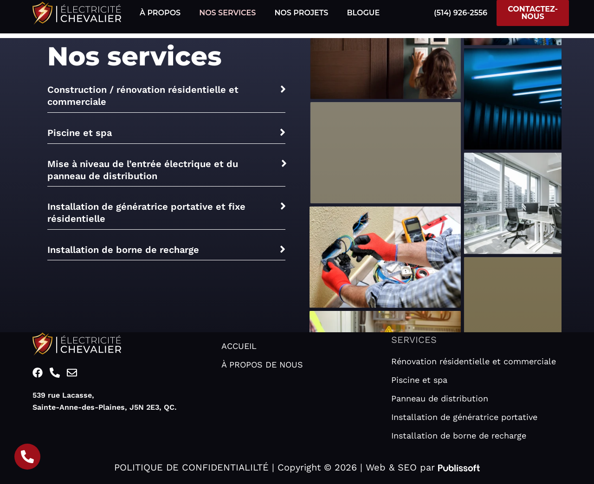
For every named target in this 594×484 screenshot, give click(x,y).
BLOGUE (363, 12)
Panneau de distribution (439, 398)
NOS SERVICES (227, 12)
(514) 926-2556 (460, 12)
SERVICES (414, 339)
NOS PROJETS (301, 12)
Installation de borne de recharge (458, 435)
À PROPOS (160, 12)
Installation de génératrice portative (464, 417)
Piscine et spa (419, 380)
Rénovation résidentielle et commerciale (473, 361)
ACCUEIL (239, 346)
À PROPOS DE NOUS (262, 364)
